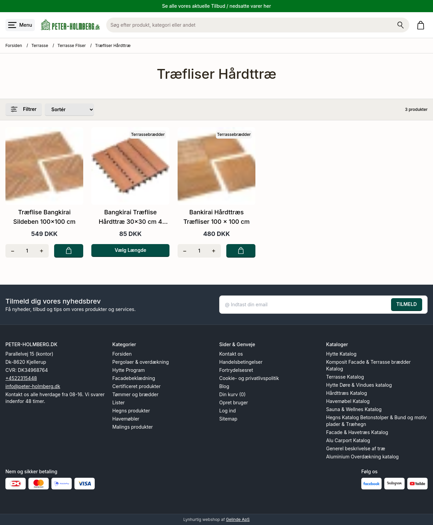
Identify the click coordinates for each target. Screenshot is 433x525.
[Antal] (27, 251)
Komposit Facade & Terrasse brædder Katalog (368, 365)
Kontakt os (231, 354)
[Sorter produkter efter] (69, 109)
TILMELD (406, 304)
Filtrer (24, 109)
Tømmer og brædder (135, 394)
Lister (118, 402)
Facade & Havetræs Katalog (357, 432)
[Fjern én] (12, 251)
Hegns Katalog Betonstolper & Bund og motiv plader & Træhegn (376, 420)
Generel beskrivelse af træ (355, 448)
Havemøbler (125, 419)
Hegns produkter (131, 410)
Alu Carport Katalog (348, 440)
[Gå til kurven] (422, 25)
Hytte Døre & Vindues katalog (359, 385)
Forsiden (13, 45)
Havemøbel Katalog (348, 401)
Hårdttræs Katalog (346, 393)
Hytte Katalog (341, 354)
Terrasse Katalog (345, 377)
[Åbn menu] (20, 25)
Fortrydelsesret (236, 370)
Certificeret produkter (136, 386)
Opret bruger (233, 402)
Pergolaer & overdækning (140, 362)
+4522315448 (21, 378)
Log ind (227, 410)
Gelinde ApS (238, 519)
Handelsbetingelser (241, 362)
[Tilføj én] (41, 251)
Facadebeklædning (133, 378)
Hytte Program (128, 370)
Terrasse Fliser (72, 45)
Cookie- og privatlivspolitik (249, 378)
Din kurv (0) (232, 394)
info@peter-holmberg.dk (32, 386)
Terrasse (39, 45)
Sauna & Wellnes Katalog (354, 409)
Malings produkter (132, 427)
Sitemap (228, 419)
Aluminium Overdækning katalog (362, 456)
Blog (224, 386)
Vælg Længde (130, 250)
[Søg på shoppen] (400, 25)
